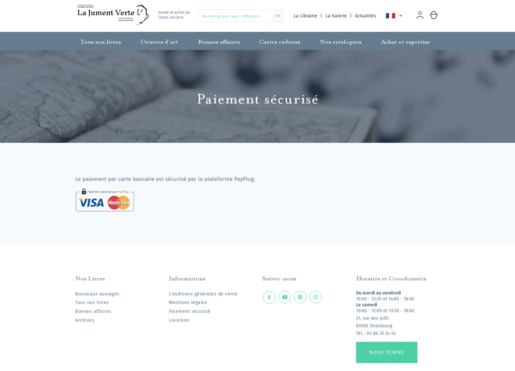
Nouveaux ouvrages (97, 294)
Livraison (179, 320)
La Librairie (306, 16)
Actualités (365, 16)
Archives (84, 320)
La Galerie (336, 16)
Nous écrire (386, 352)
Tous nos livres (92, 302)
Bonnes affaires (93, 311)
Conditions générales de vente (203, 294)
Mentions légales (188, 302)
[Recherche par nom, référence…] (240, 16)
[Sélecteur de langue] (395, 15)
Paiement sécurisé (190, 311)
